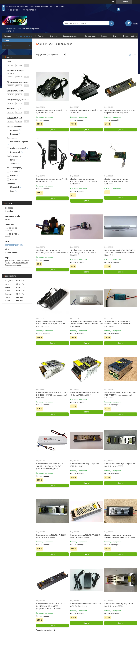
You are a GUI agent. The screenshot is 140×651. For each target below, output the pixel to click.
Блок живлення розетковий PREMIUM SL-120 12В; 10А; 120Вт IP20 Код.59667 (50, 323)
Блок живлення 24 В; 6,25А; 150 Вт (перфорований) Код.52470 (119, 111)
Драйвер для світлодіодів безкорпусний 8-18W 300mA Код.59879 (83, 252)
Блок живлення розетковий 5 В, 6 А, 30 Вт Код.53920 (51, 111)
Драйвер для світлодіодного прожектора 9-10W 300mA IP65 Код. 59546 (118, 323)
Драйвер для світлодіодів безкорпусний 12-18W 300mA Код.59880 (83, 181)
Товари (9, 46)
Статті (115, 36)
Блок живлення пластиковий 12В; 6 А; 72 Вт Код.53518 (86, 605)
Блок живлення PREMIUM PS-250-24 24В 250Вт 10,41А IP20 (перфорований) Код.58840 (51, 606)
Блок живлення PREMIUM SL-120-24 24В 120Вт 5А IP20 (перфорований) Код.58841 (52, 394)
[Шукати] (111, 23)
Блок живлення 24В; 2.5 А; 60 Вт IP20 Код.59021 (84, 465)
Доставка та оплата (71, 36)
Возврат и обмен (130, 36)
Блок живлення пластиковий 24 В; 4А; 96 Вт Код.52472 (52, 180)
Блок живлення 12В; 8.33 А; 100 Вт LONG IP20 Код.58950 (119, 465)
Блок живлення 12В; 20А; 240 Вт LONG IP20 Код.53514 (118, 605)
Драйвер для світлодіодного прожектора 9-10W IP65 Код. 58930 (120, 536)
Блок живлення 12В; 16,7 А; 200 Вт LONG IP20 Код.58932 (85, 536)
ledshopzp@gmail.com (14, 245)
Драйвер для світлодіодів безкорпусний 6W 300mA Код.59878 (52, 251)
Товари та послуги (24, 36)
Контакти (53, 36)
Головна (7, 36)
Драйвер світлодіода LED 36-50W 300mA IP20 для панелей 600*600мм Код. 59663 (86, 323)
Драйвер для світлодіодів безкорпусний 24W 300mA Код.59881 (116, 181)
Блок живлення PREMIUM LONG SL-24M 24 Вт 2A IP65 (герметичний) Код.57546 (120, 252)
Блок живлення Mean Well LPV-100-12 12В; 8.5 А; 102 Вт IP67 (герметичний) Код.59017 (50, 466)
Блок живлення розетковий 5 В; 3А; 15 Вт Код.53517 (86, 111)
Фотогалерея (90, 36)
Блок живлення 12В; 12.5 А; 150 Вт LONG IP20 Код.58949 (51, 536)
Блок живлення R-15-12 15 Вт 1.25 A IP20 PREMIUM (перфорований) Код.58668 (120, 394)
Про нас (41, 36)
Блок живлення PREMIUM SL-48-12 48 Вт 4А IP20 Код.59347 (85, 393)
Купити (52, 129)
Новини (104, 36)
